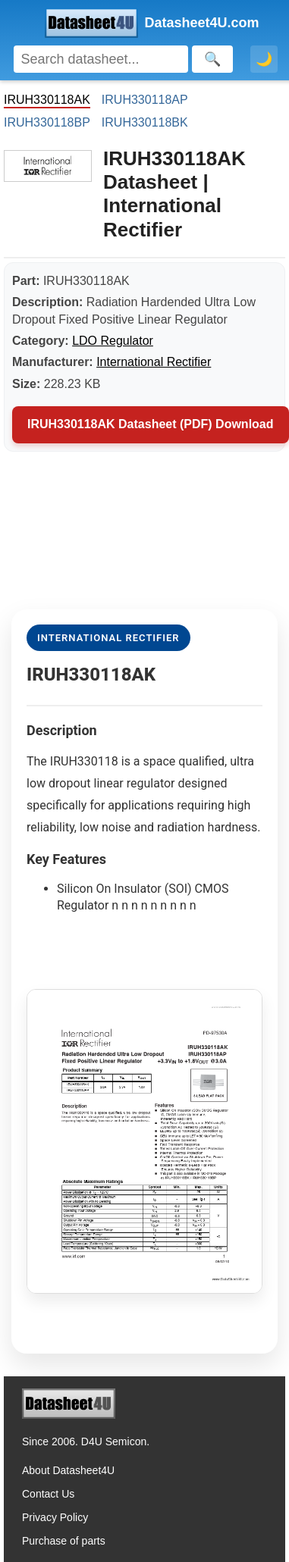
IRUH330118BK (145, 122)
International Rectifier (153, 361)
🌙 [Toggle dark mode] (264, 59)
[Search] (101, 59)
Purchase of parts (63, 1541)
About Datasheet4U (68, 1470)
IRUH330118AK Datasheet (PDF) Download (150, 424)
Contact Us (48, 1494)
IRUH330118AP (145, 99)
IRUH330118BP (47, 122)
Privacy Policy (55, 1517)
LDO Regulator (112, 340)
